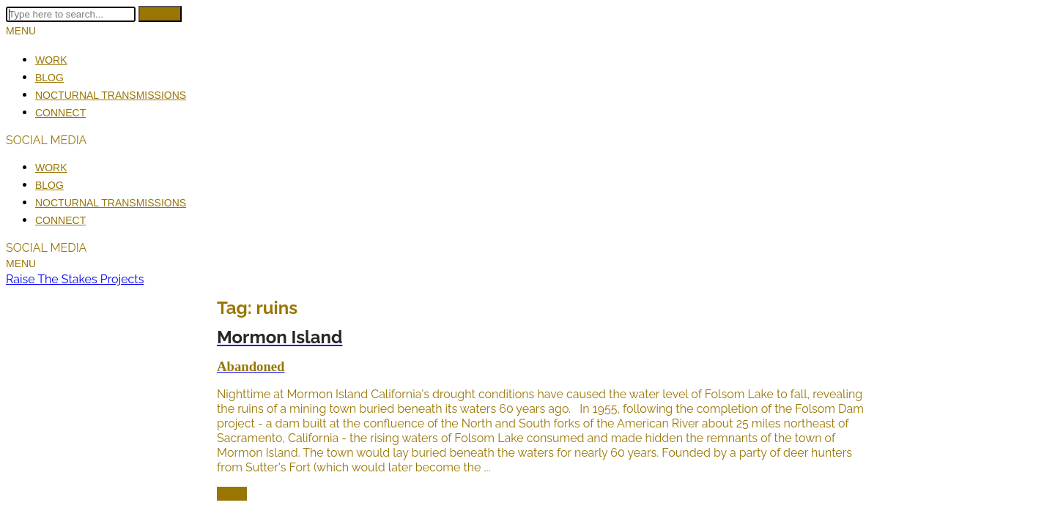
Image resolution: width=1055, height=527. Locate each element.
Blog (49, 77)
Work (51, 60)
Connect (60, 113)
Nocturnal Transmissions (110, 95)
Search (160, 14)
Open (232, 494)
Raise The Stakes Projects (75, 279)
